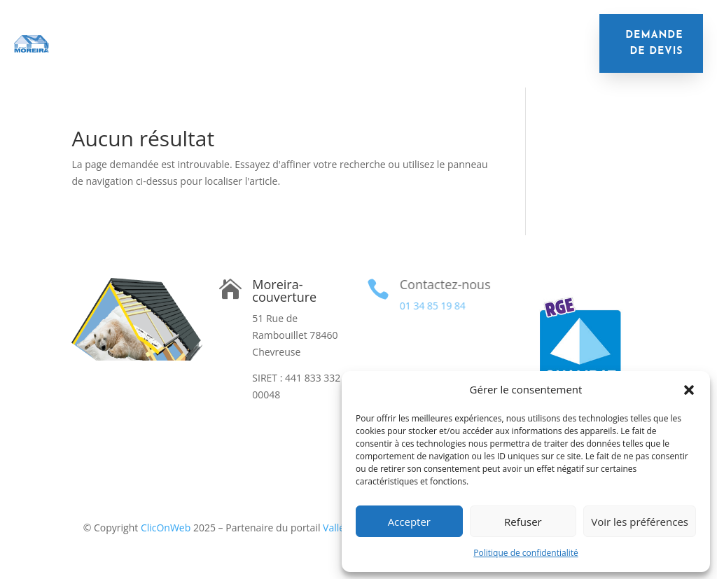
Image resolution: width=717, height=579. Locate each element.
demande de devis (654, 43)
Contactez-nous (444, 284)
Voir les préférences (639, 522)
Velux (295, 53)
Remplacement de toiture (350, 32)
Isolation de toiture (209, 32)
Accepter (409, 522)
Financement (362, 53)
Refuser (523, 522)
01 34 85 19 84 (432, 305)
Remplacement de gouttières (186, 53)
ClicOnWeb (165, 527)
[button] (689, 390)
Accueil (119, 32)
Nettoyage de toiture (492, 32)
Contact (518, 53)
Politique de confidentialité (525, 553)
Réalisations (447, 53)
